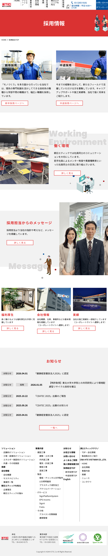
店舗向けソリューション (14, 452)
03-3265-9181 (80, 3)
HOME (3, 40)
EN (67, 7)
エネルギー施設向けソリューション (19, 460)
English (66, 479)
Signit (42, 503)
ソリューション (8, 448)
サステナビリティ (11, 478)
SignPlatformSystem (48, 496)
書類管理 (43, 518)
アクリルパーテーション (50, 489)
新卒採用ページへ (14, 103)
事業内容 (39, 448)
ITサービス (42, 492)
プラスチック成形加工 (49, 485)
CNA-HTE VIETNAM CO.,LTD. (93, 460)
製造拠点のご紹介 (90, 456)
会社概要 (7, 475)
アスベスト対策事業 (48, 514)
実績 (3, 467)
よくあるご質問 (70, 460)
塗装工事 (43, 470)
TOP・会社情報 (88, 452)
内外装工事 (44, 460)
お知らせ (67, 448)
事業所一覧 (8, 482)
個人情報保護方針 (71, 464)
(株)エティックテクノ (89, 448)
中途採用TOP (71, 476)
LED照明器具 (45, 481)
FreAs (42, 507)
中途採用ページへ (69, 103)
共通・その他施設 (11, 463)
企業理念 (7, 490)
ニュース (86, 478)
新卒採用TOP (71, 472)
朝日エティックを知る (11, 486)
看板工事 (43, 467)
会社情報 (5, 471)
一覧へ (54, 427)
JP (67, 5)
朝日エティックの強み (13, 493)
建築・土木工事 (46, 456)
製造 (39, 474)
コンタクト (87, 482)
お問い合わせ (69, 456)
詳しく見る (67, 173)
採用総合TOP (69, 468)
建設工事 (41, 452)
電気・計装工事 (46, 463)
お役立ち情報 (69, 452)
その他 (40, 511)
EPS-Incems (44, 500)
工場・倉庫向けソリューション (17, 456)
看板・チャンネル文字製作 (51, 478)
